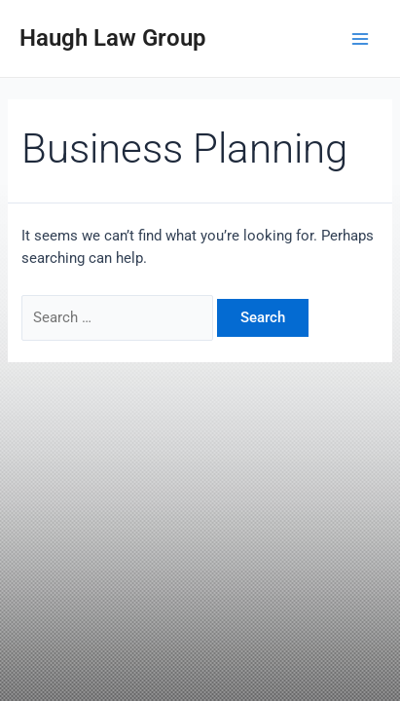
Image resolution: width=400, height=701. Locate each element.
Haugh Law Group (112, 38)
